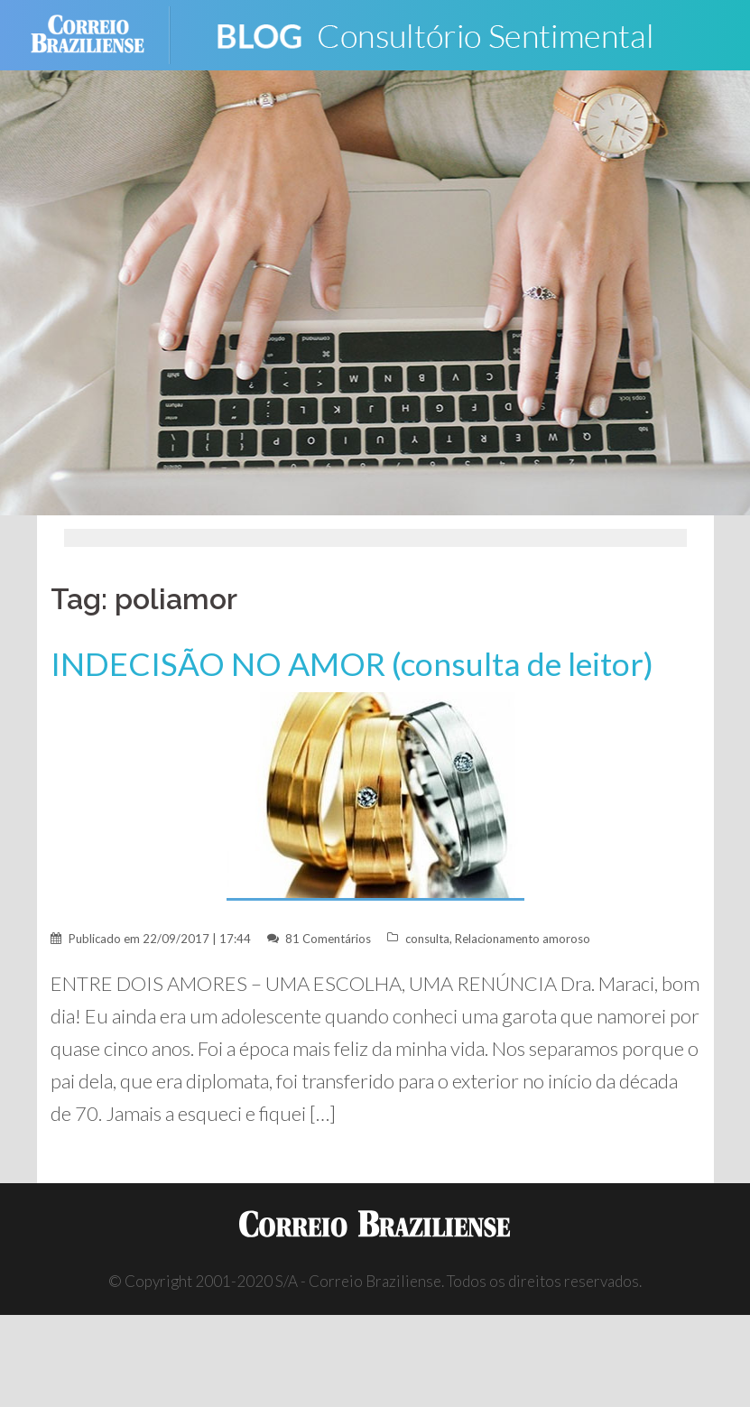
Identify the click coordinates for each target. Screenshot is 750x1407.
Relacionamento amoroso (522, 938)
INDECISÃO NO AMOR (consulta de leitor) (352, 663)
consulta (427, 938)
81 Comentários (328, 938)
